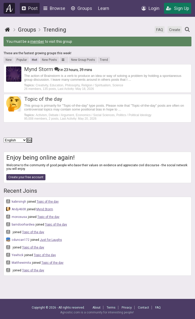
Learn (103, 8)
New (9, 60)
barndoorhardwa (20, 224)
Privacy (127, 307)
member (37, 41)
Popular (22, 60)
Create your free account (25, 177)
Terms (111, 307)
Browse (54, 8)
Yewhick (14, 255)
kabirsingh (16, 201)
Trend (104, 60)
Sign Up (177, 8)
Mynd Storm (44, 209)
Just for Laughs (51, 240)
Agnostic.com (9, 8)
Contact (143, 307)
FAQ (159, 29)
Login (150, 8)
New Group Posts (83, 60)
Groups (81, 8)
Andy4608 (16, 209)
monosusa (16, 217)
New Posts (49, 60)
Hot (34, 60)
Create (174, 29)
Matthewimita (18, 262)
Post (30, 8)
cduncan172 (17, 240)
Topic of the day (48, 201)
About (96, 307)
